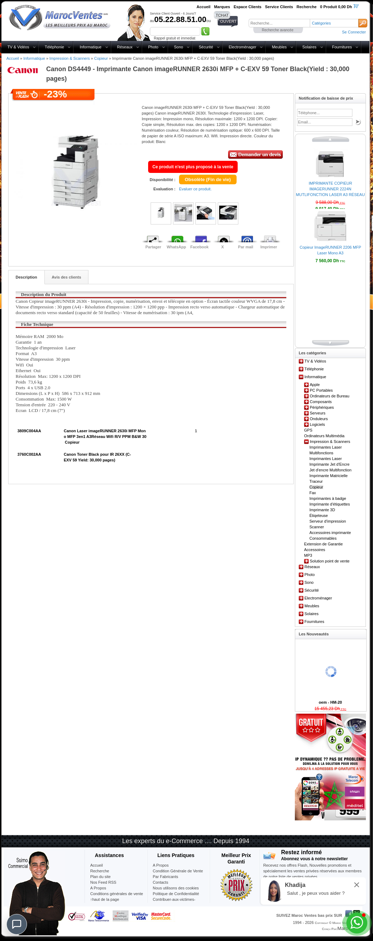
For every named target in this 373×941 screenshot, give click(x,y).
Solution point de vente (330, 561)
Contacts (160, 882)
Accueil (12, 58)
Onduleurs (319, 419)
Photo (153, 47)
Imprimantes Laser (325, 458)
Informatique (90, 47)
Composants (321, 402)
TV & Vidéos (18, 47)
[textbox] (279, 23)
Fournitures (342, 47)
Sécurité (206, 47)
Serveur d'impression (327, 521)
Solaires (309, 47)
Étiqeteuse (318, 515)
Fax (312, 493)
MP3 (308, 555)
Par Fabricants (165, 876)
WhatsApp (176, 247)
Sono (178, 47)
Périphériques (322, 407)
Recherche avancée (277, 30)
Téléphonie (54, 47)
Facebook (199, 247)
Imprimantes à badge (327, 498)
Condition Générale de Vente (178, 871)
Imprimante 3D (322, 510)
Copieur (101, 58)
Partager (153, 247)
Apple (315, 384)
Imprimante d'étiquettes (329, 504)
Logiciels (317, 424)
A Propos (161, 865)
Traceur (316, 481)
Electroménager (242, 47)
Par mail (245, 247)
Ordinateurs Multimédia (324, 436)
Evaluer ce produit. (195, 189)
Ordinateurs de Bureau (329, 396)
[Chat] (16, 924)
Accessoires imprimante (330, 532)
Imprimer (268, 247)
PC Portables (321, 390)
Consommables (322, 538)
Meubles (279, 47)
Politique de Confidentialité (176, 894)
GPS (308, 430)
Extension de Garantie (323, 544)
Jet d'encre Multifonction (330, 470)
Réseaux (125, 47)
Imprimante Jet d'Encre (329, 464)
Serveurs (317, 413)
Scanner (316, 527)
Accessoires (314, 550)
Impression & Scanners (69, 58)
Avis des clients (66, 277)
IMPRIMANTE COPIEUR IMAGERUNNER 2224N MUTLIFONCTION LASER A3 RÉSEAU (330, 189)
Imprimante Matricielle (328, 476)
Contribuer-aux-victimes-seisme (174, 902)
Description (26, 277)
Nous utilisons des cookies (176, 888)
